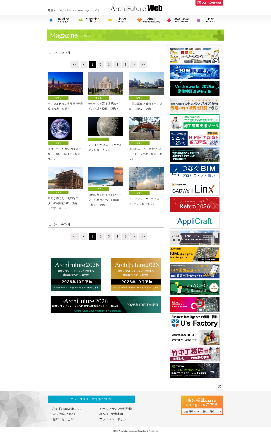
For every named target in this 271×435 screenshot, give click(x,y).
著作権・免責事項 (111, 413)
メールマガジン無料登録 (115, 408)
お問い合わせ (61, 419)
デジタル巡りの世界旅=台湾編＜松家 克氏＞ (65, 91)
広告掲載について (64, 413)
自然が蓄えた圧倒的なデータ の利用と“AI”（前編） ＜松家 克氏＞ (105, 186)
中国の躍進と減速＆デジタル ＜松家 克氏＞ (146, 91)
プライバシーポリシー (114, 419)
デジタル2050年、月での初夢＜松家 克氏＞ (105, 134)
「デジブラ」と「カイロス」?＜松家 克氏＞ (146, 186)
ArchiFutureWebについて (68, 408)
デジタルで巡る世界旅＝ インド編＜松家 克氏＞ (105, 91)
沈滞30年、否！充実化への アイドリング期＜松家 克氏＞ (146, 138)
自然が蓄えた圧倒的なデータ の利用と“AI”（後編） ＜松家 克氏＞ (65, 188)
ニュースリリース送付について (91, 399)
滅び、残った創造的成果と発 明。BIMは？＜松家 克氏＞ (65, 138)
